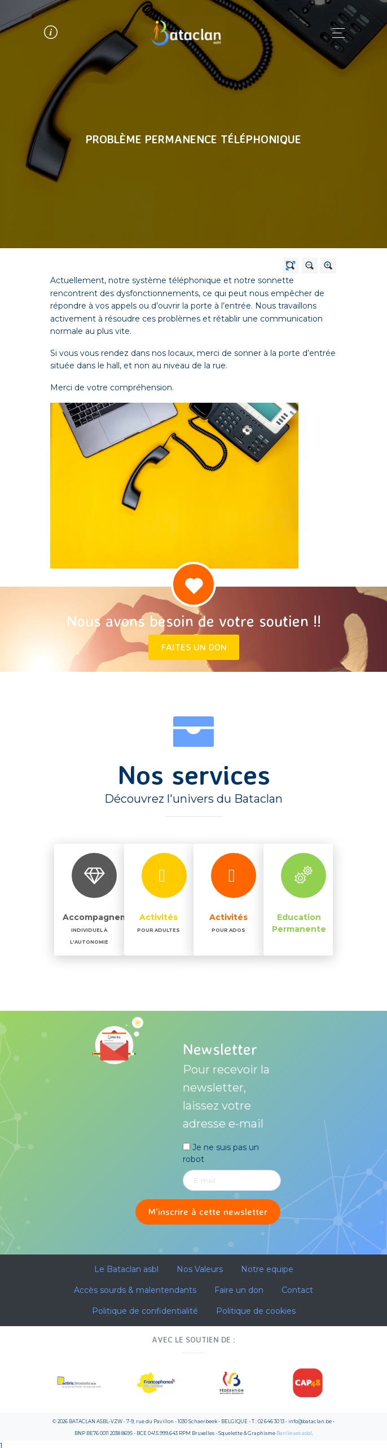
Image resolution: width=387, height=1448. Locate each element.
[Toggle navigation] (335, 33)
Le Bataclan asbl (126, 1269)
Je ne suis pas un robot (221, 1153)
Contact (297, 1290)
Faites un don (194, 647)
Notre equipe (267, 1269)
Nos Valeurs (200, 1269)
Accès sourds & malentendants (135, 1290)
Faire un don (238, 1290)
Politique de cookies (256, 1311)
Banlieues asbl (294, 1433)
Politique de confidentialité (145, 1311)
